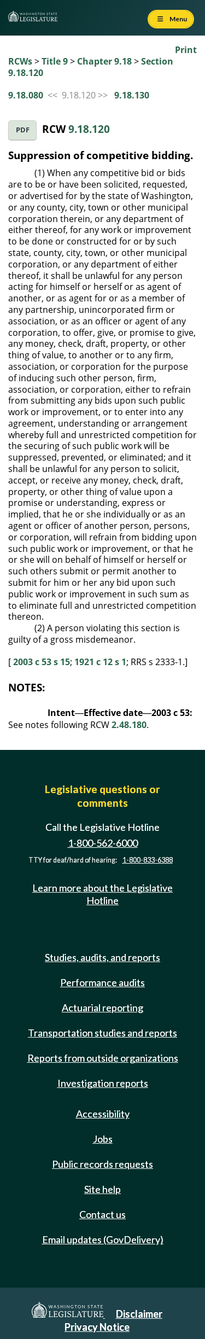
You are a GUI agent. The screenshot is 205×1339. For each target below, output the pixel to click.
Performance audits (102, 982)
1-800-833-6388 (147, 860)
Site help (102, 1189)
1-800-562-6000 (103, 843)
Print (186, 50)
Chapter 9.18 (104, 61)
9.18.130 (131, 95)
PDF (23, 130)
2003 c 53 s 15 (41, 662)
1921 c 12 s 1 (100, 662)
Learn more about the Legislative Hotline (102, 894)
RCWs (20, 61)
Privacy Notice (97, 1327)
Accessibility (103, 1114)
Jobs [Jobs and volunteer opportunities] (103, 1139)
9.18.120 (89, 129)
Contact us (102, 1214)
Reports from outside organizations (102, 1058)
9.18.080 (25, 95)
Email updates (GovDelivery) (102, 1239)
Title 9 (55, 61)
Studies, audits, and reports (102, 957)
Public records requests (102, 1164)
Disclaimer (139, 1314)
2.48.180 (129, 725)
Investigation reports (102, 1083)
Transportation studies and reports (102, 1033)
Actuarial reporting (102, 1008)
